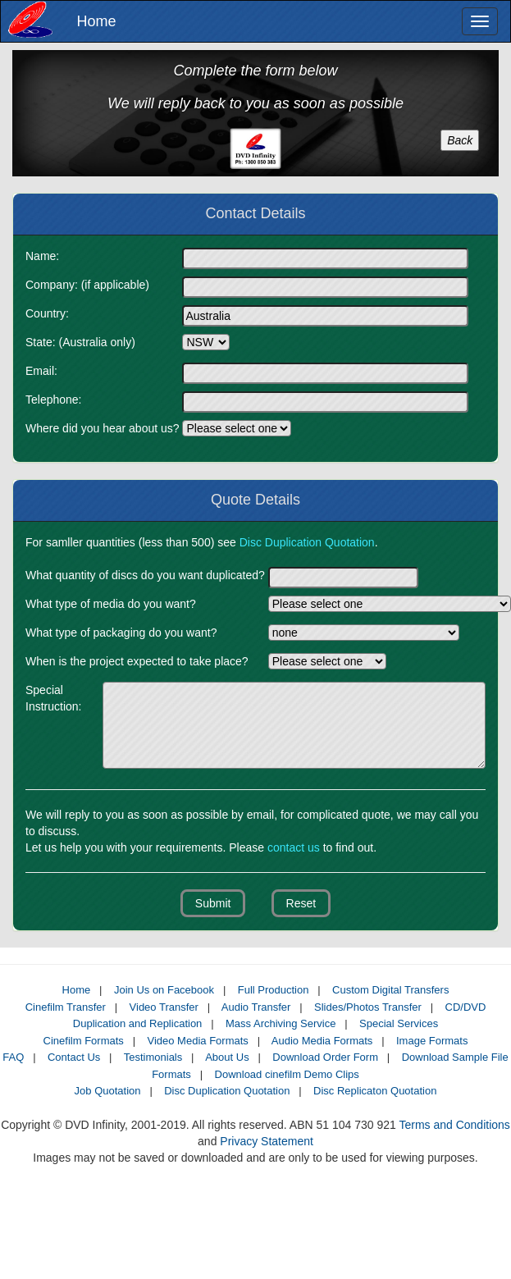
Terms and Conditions (454, 1124)
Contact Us (74, 1057)
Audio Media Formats (322, 1041)
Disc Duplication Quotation (227, 1091)
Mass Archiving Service (280, 1023)
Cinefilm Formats (83, 1041)
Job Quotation (108, 1091)
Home (90, 21)
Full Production (273, 990)
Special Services (398, 1023)
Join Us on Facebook (164, 990)
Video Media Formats (197, 1041)
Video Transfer (164, 1007)
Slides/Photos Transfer (368, 1007)
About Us (227, 1057)
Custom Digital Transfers (390, 990)
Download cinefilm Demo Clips (287, 1074)
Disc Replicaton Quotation (374, 1091)
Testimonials (153, 1057)
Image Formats (432, 1041)
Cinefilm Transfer (65, 1007)
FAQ (13, 1057)
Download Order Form (325, 1057)
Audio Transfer (256, 1007)
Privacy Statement (266, 1141)
